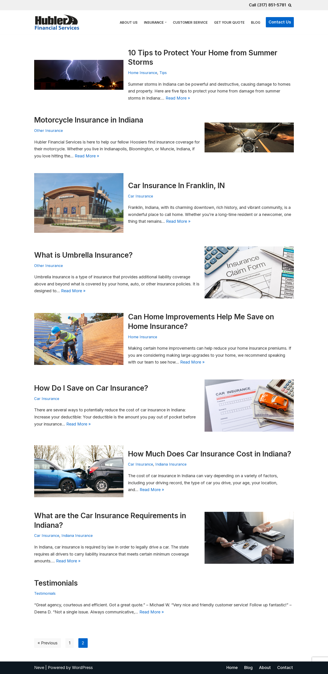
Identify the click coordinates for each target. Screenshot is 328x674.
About (265, 667)
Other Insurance (48, 130)
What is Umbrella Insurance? (83, 255)
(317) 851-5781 (271, 5)
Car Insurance (140, 196)
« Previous (47, 643)
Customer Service (190, 22)
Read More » (178, 98)
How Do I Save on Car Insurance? (91, 388)
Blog (255, 22)
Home (232, 667)
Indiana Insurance (171, 464)
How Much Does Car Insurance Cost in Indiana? (209, 453)
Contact (285, 667)
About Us (129, 22)
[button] (166, 22)
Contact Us (280, 22)
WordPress (82, 667)
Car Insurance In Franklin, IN (176, 185)
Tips (163, 72)
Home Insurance (142, 72)
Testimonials (56, 583)
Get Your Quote (229, 22)
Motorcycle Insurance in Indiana (88, 119)
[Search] (290, 5)
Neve (39, 667)
